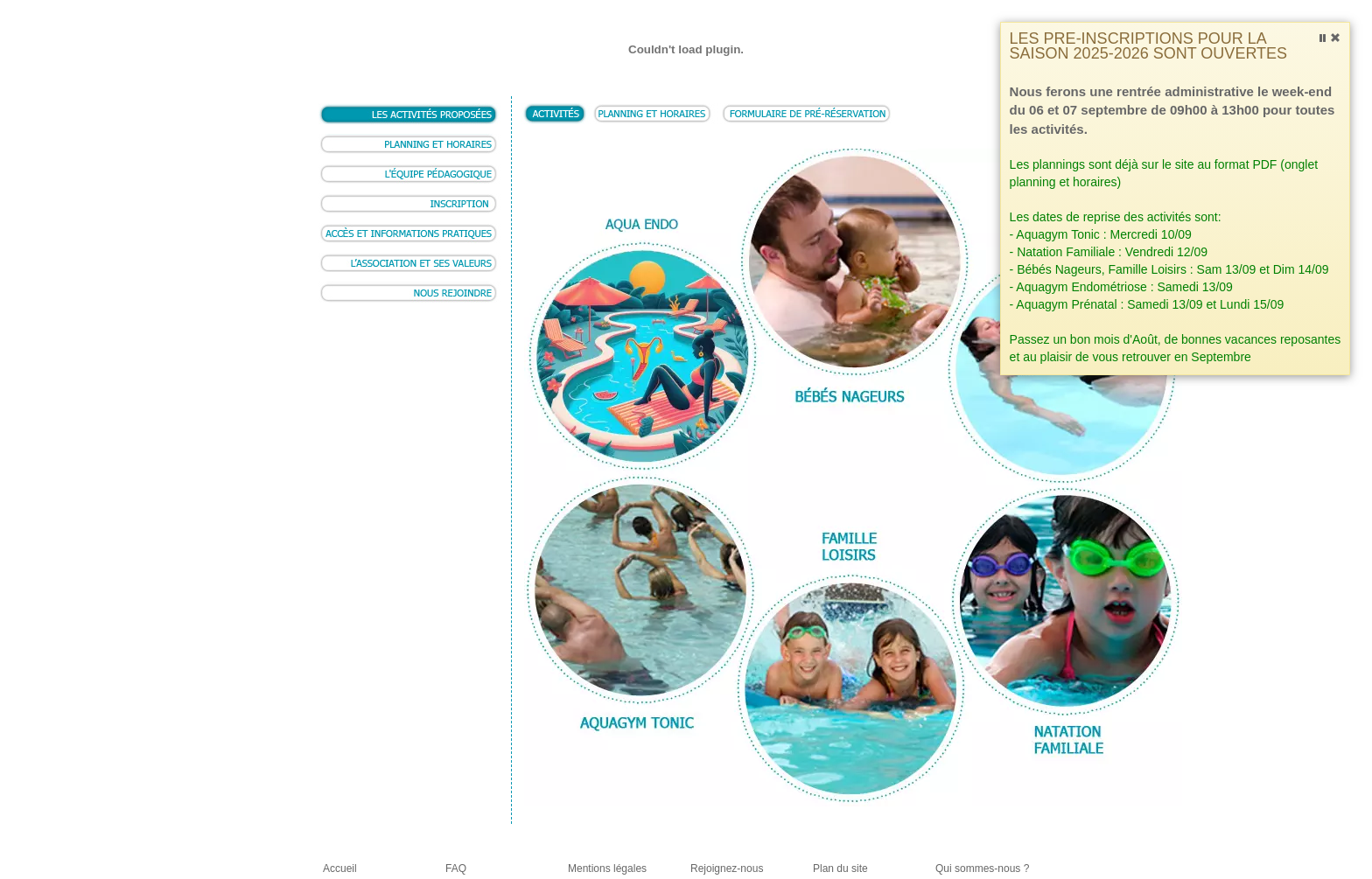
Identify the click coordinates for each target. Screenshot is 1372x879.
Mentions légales (607, 868)
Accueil (340, 868)
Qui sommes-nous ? (982, 868)
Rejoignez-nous (726, 868)
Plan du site (840, 868)
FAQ (455, 868)
